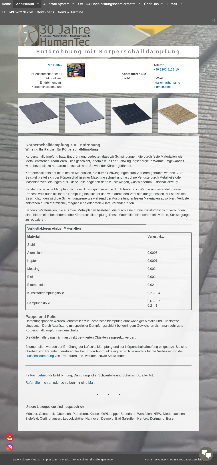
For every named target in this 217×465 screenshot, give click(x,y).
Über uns (155, 4)
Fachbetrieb (39, 375)
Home (6, 4)
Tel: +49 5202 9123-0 (17, 12)
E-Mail (175, 4)
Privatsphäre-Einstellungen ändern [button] (94, 459)
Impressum (50, 459)
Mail (91, 382)
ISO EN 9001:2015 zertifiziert (186, 459)
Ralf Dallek (54, 65)
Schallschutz (28, 4)
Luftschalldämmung (40, 356)
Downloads (45, 12)
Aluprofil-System (59, 4)
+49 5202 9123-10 (166, 69)
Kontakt (65, 459)
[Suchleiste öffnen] (213, 20)
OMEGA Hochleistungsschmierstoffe (110, 4)
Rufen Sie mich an (38, 382)
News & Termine (70, 12)
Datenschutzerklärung (26, 459)
